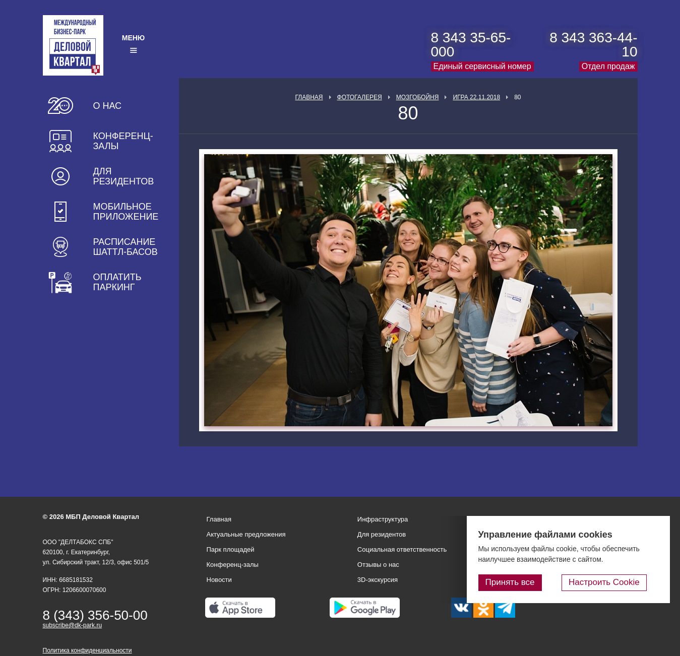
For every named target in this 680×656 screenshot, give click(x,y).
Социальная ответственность (402, 549)
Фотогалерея (359, 97)
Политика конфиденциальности (87, 650)
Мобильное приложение (126, 212)
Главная (309, 97)
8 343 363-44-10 (593, 44)
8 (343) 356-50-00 (95, 615)
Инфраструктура (382, 519)
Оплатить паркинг (117, 282)
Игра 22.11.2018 (476, 97)
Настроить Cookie (617, 584)
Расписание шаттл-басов (125, 247)
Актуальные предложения (246, 534)
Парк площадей (231, 549)
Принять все (535, 584)
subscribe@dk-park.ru (72, 625)
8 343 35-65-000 (471, 44)
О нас (107, 106)
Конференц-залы (123, 141)
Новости (219, 579)
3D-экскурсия (377, 579)
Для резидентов (123, 176)
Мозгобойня (417, 97)
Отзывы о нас (378, 564)
